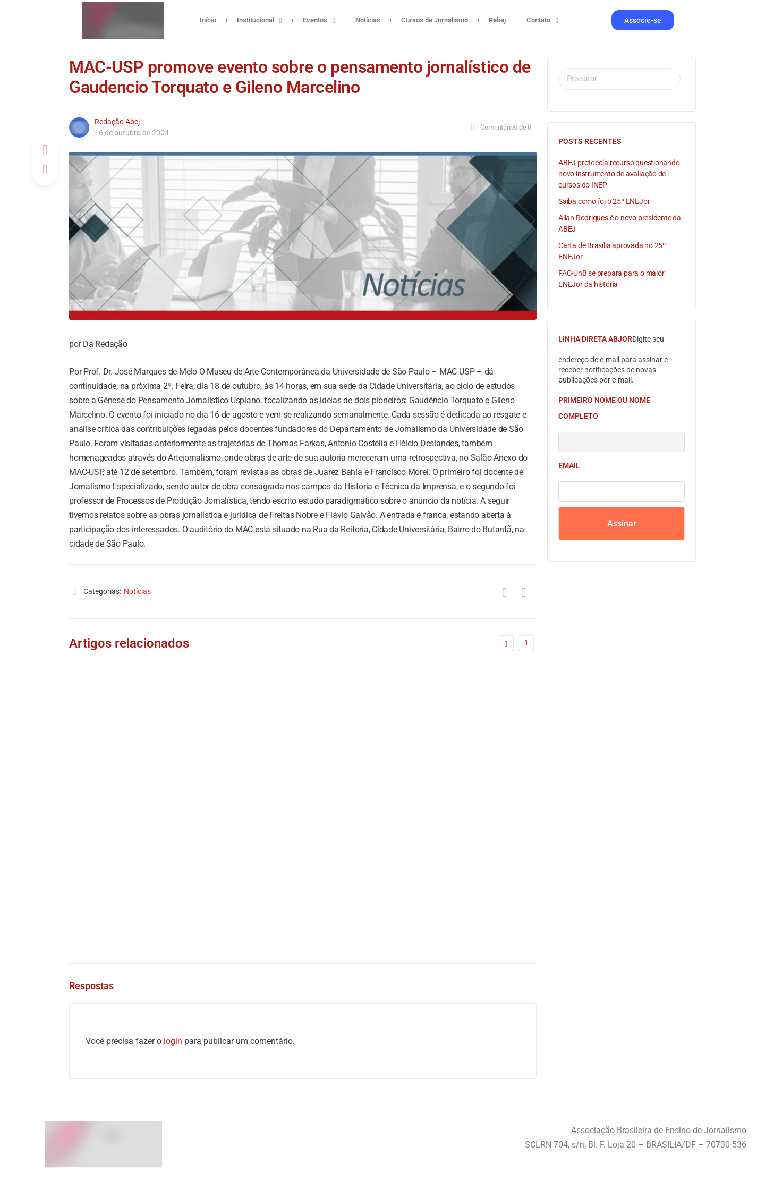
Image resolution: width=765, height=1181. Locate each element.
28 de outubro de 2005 (144, 903)
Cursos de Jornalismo (434, 20)
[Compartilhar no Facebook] (45, 149)
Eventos (319, 20)
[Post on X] (45, 170)
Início (208, 20)
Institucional (259, 20)
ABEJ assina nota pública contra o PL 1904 (413, 810)
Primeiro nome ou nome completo (604, 408)
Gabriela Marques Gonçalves (397, 892)
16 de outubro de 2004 (132, 133)
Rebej (497, 20)
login (173, 1041)
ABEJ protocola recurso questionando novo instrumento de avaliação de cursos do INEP (619, 173)
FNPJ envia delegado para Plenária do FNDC (178, 810)
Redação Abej (117, 121)
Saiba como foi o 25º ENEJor (604, 201)
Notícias (367, 20)
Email (569, 465)
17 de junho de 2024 (380, 903)
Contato (542, 20)
